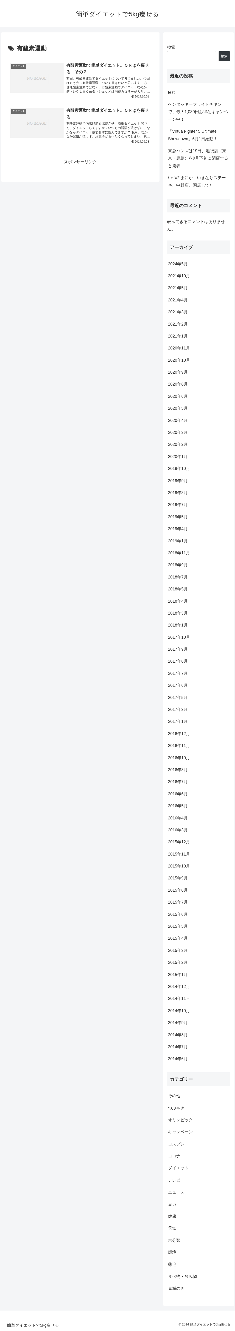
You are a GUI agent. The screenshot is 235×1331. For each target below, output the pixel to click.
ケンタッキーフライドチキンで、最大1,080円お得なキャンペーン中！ (198, 112)
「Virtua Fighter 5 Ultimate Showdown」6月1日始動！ (193, 135)
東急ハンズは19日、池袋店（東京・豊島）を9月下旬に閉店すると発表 (198, 158)
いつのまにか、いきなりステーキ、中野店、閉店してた (197, 181)
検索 (171, 47)
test (171, 92)
